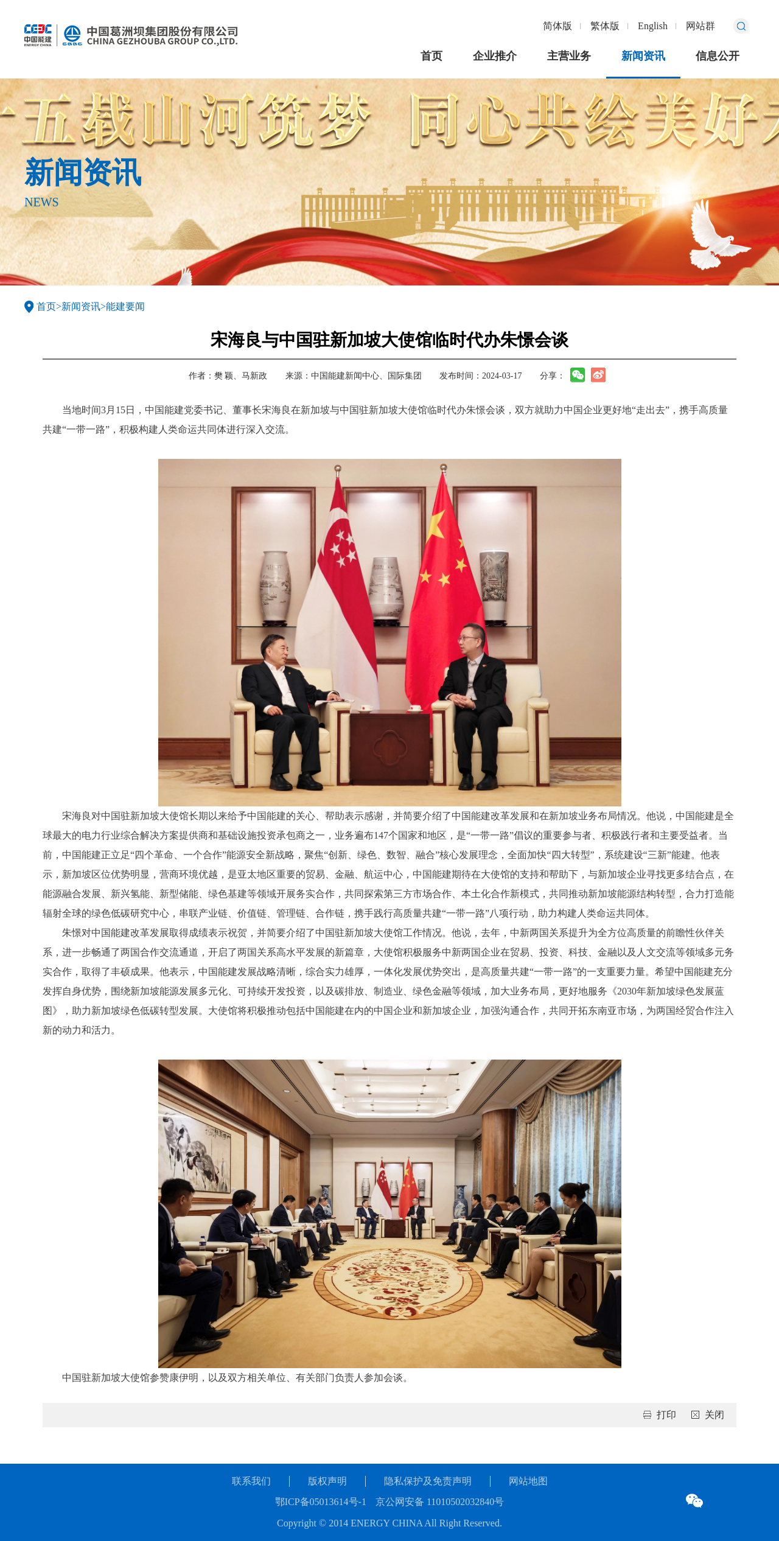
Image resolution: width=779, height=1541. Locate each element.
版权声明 (327, 1481)
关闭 (714, 1415)
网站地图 (528, 1481)
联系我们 (251, 1481)
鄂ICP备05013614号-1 (320, 1502)
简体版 (557, 26)
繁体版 (605, 26)
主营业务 (569, 56)
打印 (666, 1415)
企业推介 (495, 56)
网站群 (700, 26)
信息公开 (717, 56)
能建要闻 (125, 306)
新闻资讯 (643, 56)
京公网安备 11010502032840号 (440, 1502)
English (653, 26)
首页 (431, 56)
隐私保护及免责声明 (428, 1481)
